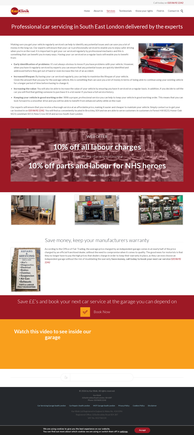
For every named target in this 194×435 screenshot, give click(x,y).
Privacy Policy (123, 405)
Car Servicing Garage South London (51, 405)
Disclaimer (152, 405)
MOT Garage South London (104, 405)
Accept (142, 430)
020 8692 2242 (175, 2)
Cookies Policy (139, 405)
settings (124, 431)
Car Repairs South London (79, 405)
